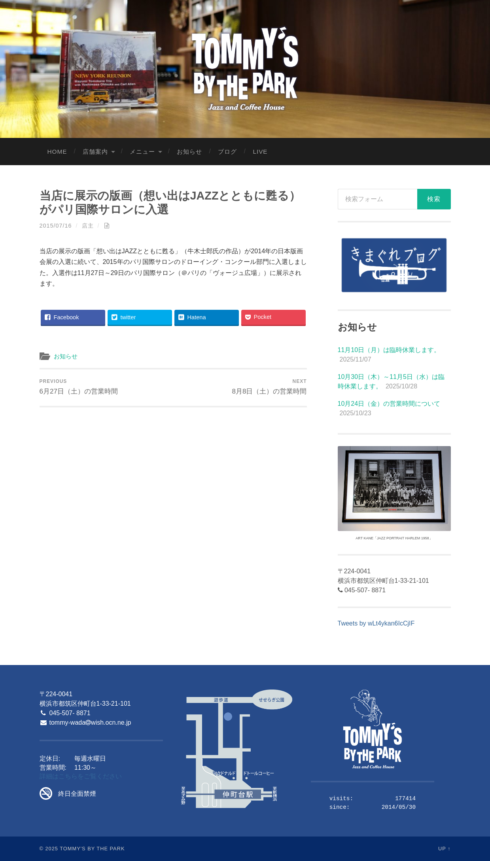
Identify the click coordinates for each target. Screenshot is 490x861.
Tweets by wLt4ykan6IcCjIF (376, 623)
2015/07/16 (56, 225)
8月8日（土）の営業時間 (269, 387)
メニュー (142, 151)
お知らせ (189, 151)
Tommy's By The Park (92, 849)
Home (57, 151)
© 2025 (49, 849)
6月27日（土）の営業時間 (79, 387)
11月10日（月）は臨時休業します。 (389, 350)
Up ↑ (444, 849)
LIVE (260, 151)
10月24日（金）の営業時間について (389, 403)
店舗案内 (95, 151)
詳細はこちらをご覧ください (81, 776)
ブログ (227, 151)
